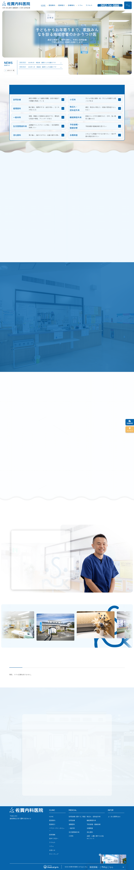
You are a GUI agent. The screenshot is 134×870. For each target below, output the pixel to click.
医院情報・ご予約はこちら (101, 867)
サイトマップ (53, 854)
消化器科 (90, 832)
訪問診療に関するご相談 (77, 816)
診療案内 (71, 5)
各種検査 (90, 828)
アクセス (89, 5)
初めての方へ (53, 838)
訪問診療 (72, 820)
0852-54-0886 (110, 5)
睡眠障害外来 (91, 820)
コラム (80, 5)
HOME (43, 5)
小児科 (71, 836)
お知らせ (52, 850)
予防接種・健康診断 (93, 824)
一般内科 (72, 828)
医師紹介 (61, 5)
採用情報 (52, 834)
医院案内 (52, 5)
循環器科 (72, 824)
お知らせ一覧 (10, 70)
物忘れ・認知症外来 (93, 816)
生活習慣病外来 (74, 832)
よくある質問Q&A (114, 816)
